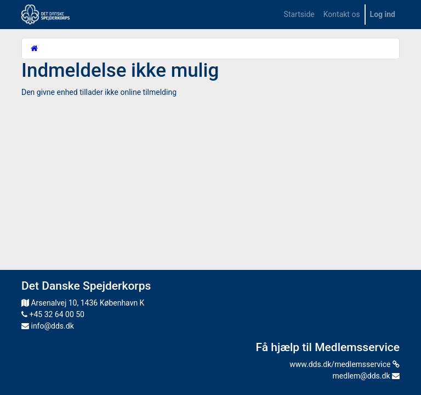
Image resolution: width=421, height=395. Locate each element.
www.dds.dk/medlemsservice (344, 364)
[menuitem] (299, 14)
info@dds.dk (47, 325)
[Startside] (34, 48)
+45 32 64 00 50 (52, 314)
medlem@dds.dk (366, 375)
